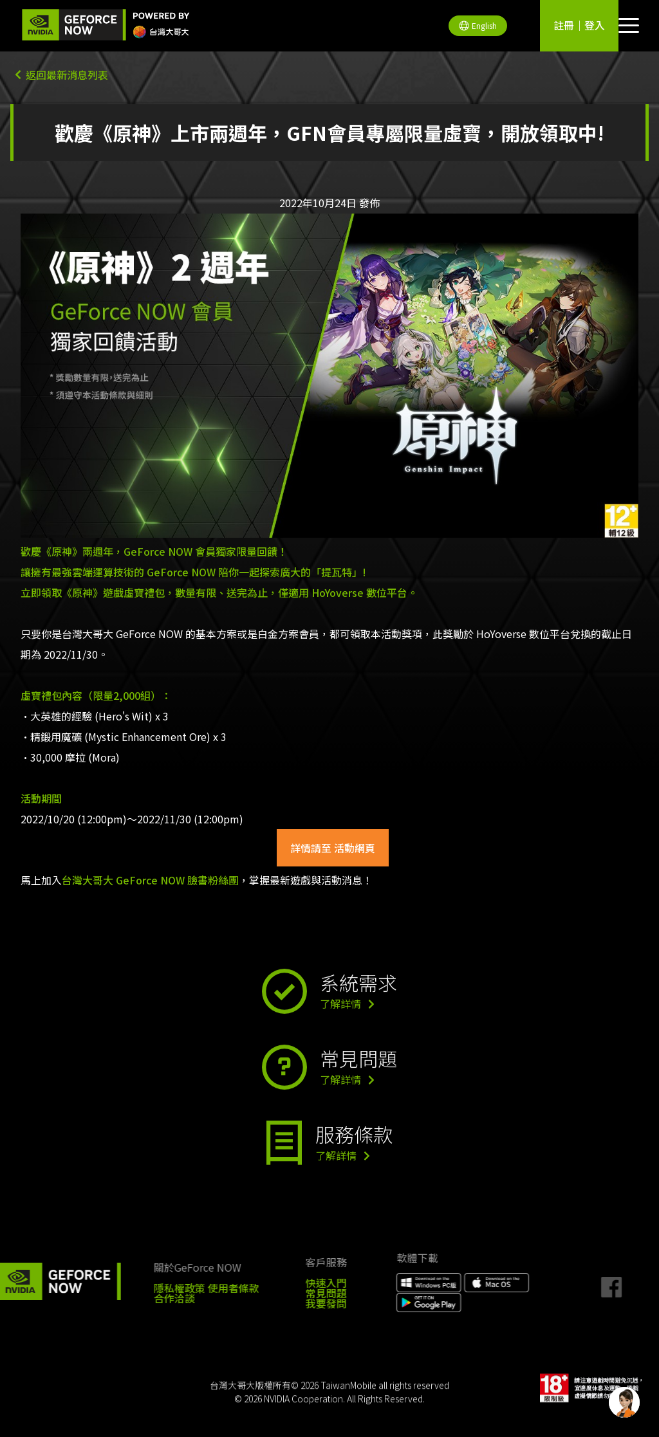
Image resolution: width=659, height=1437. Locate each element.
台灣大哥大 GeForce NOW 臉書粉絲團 (150, 880)
